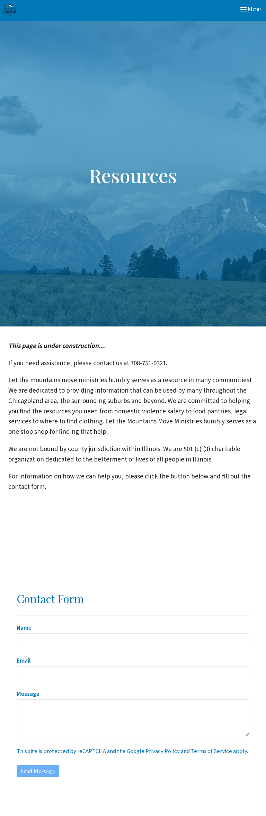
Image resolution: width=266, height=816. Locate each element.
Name (24, 627)
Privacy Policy (162, 750)
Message (28, 693)
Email (24, 660)
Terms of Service (211, 750)
